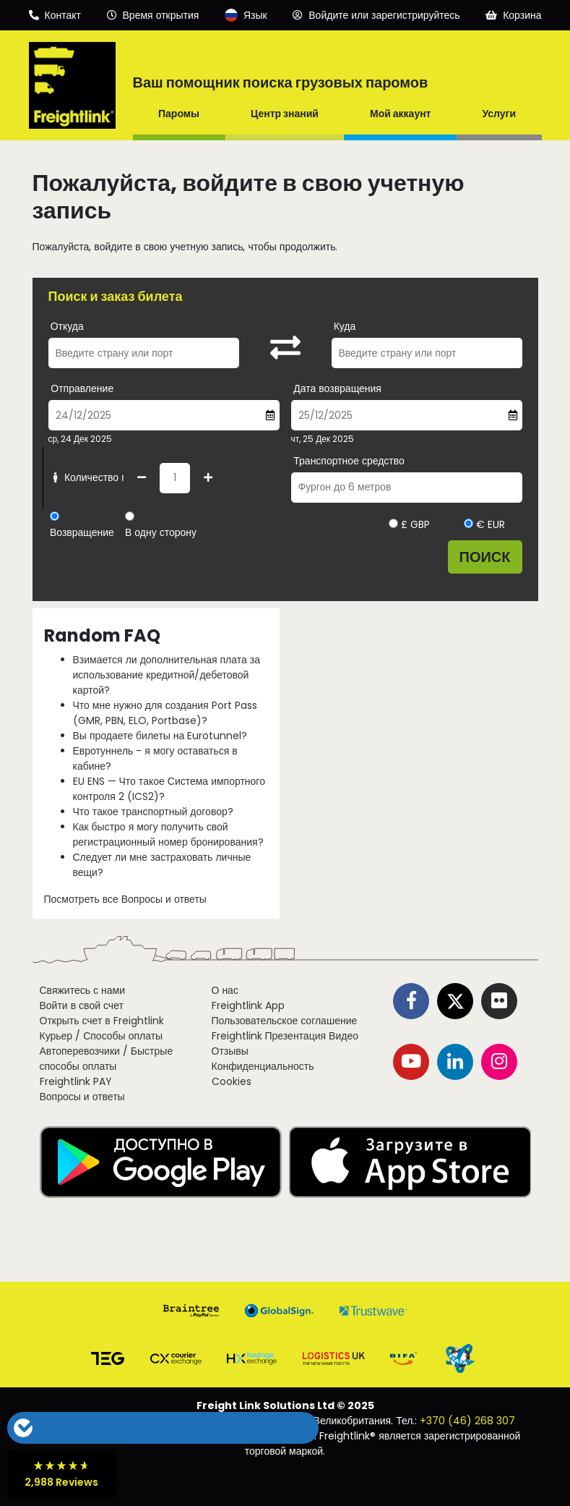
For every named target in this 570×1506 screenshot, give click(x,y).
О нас (225, 990)
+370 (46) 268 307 (467, 1420)
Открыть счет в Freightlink (102, 1020)
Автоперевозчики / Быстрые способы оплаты (106, 1058)
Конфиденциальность (263, 1066)
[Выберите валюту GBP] (393, 523)
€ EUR (484, 524)
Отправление (82, 388)
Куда (345, 326)
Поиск (485, 557)
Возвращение (82, 532)
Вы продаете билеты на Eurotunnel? (160, 735)
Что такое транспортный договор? (153, 811)
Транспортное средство (349, 461)
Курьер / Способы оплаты (101, 1036)
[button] (136, 1428)
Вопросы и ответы (82, 1096)
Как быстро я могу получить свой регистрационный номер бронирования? (168, 834)
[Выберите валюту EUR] (468, 523)
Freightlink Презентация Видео (285, 1036)
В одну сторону (161, 532)
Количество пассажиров (112, 477)
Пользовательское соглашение (285, 1020)
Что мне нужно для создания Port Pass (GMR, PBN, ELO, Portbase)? (165, 713)
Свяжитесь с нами (82, 990)
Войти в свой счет (82, 1005)
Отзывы (230, 1051)
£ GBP (409, 524)
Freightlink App (248, 1005)
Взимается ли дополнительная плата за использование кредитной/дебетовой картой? (166, 674)
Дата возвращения (337, 388)
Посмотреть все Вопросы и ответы (125, 899)
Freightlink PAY (76, 1081)
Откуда (67, 326)
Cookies (231, 1081)
